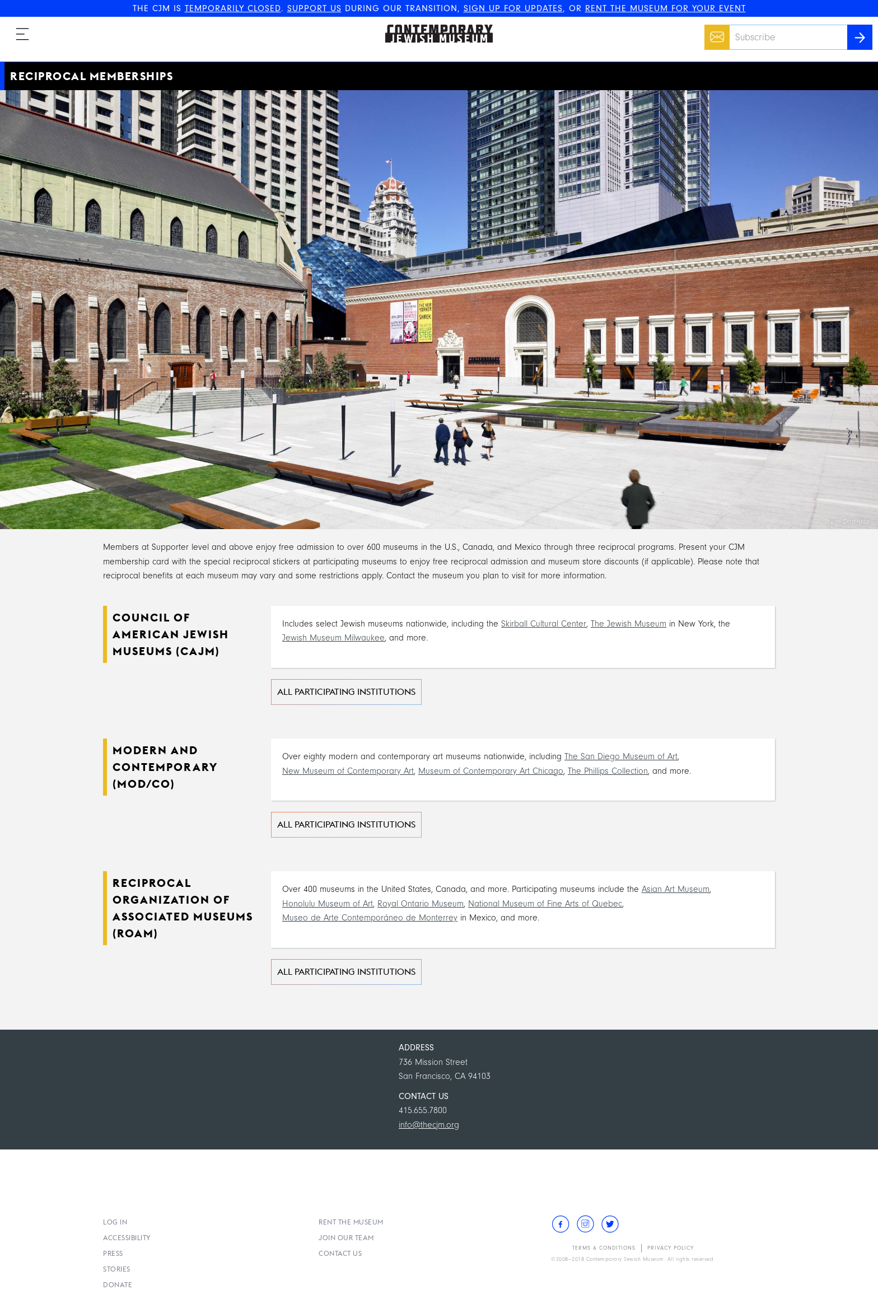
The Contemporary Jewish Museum (434, 24)
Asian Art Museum (675, 889)
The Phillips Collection (608, 771)
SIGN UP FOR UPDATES (513, 8)
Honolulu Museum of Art (327, 904)
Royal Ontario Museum (420, 904)
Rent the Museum (351, 1222)
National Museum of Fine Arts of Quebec (545, 904)
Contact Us (340, 1253)
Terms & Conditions (604, 1248)
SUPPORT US (314, 8)
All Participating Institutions (346, 691)
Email (714, 31)
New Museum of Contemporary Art (348, 771)
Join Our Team (346, 1237)
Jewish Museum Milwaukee (333, 638)
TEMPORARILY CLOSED (233, 8)
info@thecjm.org (429, 1125)
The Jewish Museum (628, 624)
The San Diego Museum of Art (621, 756)
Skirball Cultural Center (543, 624)
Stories (116, 1269)
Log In (115, 1222)
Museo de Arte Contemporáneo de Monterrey (369, 918)
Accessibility (127, 1237)
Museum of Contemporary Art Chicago (490, 771)
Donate (117, 1284)
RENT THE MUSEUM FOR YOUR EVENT (665, 8)
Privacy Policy (670, 1248)
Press (113, 1253)
